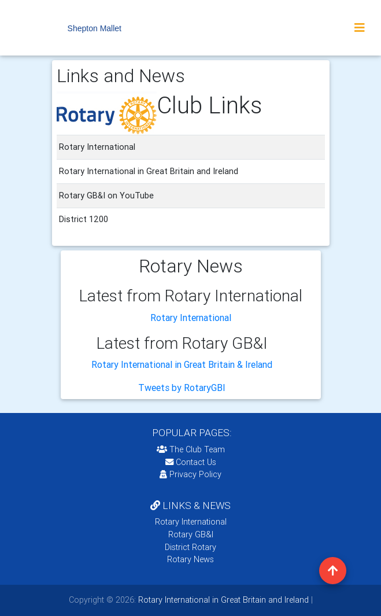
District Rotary (190, 547)
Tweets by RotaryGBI (181, 387)
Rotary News (190, 559)
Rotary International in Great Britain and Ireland (222, 600)
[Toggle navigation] (359, 28)
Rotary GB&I (190, 534)
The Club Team (191, 449)
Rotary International (190, 317)
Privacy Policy (190, 474)
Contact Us (190, 462)
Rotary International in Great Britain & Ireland (181, 364)
